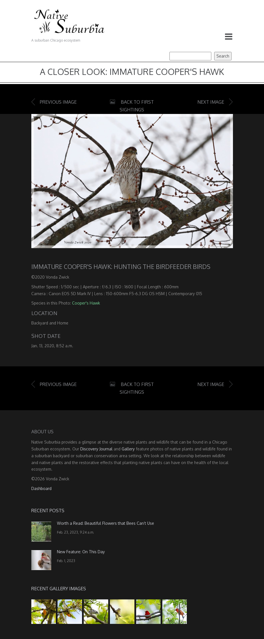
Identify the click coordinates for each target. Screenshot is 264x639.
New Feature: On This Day (81, 551)
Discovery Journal (96, 448)
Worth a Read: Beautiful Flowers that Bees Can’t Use (105, 523)
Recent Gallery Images (58, 588)
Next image (210, 102)
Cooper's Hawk (86, 303)
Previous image (58, 102)
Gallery (128, 448)
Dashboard (41, 488)
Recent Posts (47, 510)
